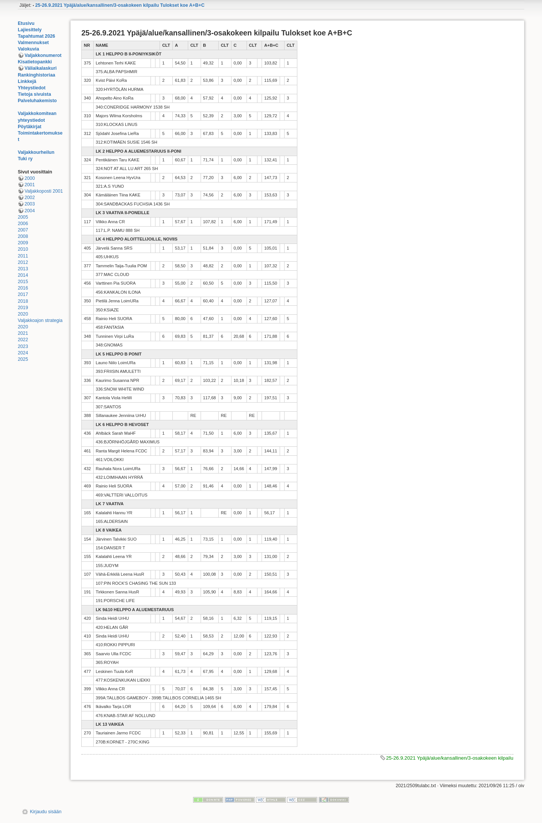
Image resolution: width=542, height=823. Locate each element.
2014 (23, 275)
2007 (23, 230)
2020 (23, 314)
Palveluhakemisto (37, 100)
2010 (23, 249)
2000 (29, 178)
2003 (29, 204)
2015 (23, 281)
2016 (23, 288)
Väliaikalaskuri (40, 68)
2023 (23, 346)
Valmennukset (33, 42)
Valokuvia (28, 49)
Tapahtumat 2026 (36, 36)
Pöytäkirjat (29, 126)
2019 (23, 307)
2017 (23, 294)
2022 (23, 339)
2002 (29, 197)
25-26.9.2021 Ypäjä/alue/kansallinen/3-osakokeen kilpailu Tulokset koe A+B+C (120, 5)
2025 (23, 359)
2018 (23, 301)
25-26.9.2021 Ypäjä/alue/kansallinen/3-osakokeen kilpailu (449, 758)
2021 (23, 333)
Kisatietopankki (35, 61)
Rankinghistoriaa (36, 75)
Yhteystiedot (32, 87)
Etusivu (26, 23)
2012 (23, 262)
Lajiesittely (29, 29)
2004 (29, 210)
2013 (23, 268)
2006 (23, 223)
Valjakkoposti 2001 (43, 191)
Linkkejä (27, 81)
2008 (23, 236)
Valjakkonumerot (42, 55)
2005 (23, 217)
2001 (29, 184)
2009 (23, 242)
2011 (23, 256)
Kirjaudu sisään (45, 811)
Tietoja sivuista (34, 94)
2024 (23, 353)
